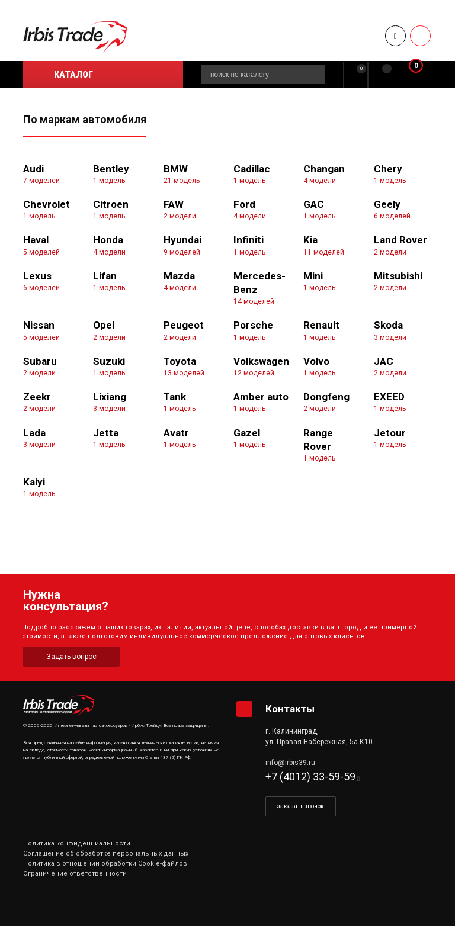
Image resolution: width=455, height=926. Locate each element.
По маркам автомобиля (84, 119)
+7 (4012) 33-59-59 (310, 776)
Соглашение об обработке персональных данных (105, 853)
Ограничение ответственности (75, 873)
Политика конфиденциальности (76, 843)
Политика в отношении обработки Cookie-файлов (105, 863)
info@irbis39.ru (290, 762)
